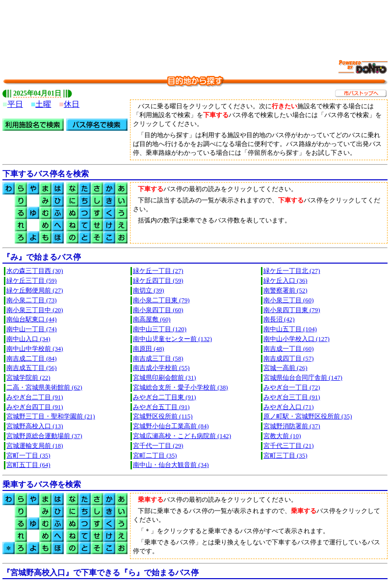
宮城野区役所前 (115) (162, 416)
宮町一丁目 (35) (28, 455)
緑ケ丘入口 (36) (285, 280)
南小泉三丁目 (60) (288, 300)
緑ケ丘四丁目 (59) (158, 280)
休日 (71, 104)
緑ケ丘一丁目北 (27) (291, 271)
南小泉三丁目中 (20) (34, 310)
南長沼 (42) (279, 319)
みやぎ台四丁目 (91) (34, 407)
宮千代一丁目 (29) (158, 445)
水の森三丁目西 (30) (34, 271)
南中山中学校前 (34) (34, 348)
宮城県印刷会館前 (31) (164, 377)
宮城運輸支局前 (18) (34, 445)
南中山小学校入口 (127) (296, 339)
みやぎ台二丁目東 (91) (164, 397)
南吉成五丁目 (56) (31, 368)
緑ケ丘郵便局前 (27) (34, 290)
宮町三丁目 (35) (285, 455)
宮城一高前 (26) (285, 368)
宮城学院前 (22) (28, 377)
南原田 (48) (148, 348)
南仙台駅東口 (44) (31, 319)
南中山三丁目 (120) (159, 329)
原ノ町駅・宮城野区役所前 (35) (307, 416)
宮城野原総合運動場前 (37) (44, 436)
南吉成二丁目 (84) (31, 358)
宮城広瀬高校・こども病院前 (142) (182, 436)
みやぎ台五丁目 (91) (161, 407)
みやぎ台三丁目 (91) (291, 397)
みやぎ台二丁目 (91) (34, 397)
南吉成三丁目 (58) (158, 358)
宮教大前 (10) (282, 436)
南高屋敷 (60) (152, 319)
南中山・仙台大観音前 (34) (171, 465)
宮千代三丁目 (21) (288, 445)
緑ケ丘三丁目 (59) (31, 280)
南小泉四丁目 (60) (158, 310)
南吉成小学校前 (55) (161, 368)
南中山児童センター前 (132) (172, 339)
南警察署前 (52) (285, 290)
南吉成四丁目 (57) (288, 358)
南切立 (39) (148, 290)
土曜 (43, 104)
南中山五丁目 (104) (290, 329)
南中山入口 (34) (28, 339)
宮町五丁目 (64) (28, 465)
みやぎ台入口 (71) (288, 407)
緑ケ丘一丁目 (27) (158, 271)
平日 (15, 104)
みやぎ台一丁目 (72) (291, 387)
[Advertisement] (195, 24)
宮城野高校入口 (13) (34, 426)
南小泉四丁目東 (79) (291, 310)
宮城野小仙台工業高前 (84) (171, 426)
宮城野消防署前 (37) (291, 426)
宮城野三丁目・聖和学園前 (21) (50, 416)
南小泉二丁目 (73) (31, 300)
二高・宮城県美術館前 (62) (44, 387)
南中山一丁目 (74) (31, 329)
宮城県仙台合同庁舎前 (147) (302, 377)
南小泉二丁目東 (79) (161, 300)
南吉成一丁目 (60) (288, 348)
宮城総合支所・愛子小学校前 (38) (180, 387)
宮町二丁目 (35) (155, 455)
